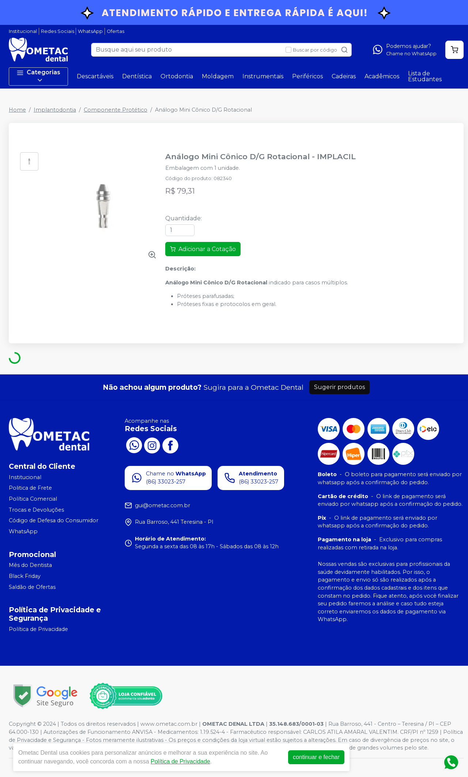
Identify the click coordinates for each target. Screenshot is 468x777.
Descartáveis (95, 76)
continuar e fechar (316, 757)
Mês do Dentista (30, 565)
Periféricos (307, 76)
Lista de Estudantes (425, 76)
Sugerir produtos (339, 387)
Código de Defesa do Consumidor (53, 520)
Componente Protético (115, 110)
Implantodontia (55, 110)
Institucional (23, 31)
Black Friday (25, 576)
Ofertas (115, 31)
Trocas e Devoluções (36, 510)
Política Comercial (33, 499)
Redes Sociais (57, 31)
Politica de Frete (30, 488)
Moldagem (218, 76)
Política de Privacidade (38, 629)
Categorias (38, 76)
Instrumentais (262, 76)
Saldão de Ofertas (32, 587)
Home (17, 110)
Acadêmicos (382, 76)
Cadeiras (344, 76)
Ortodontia (177, 76)
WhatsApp (90, 31)
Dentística (137, 76)
